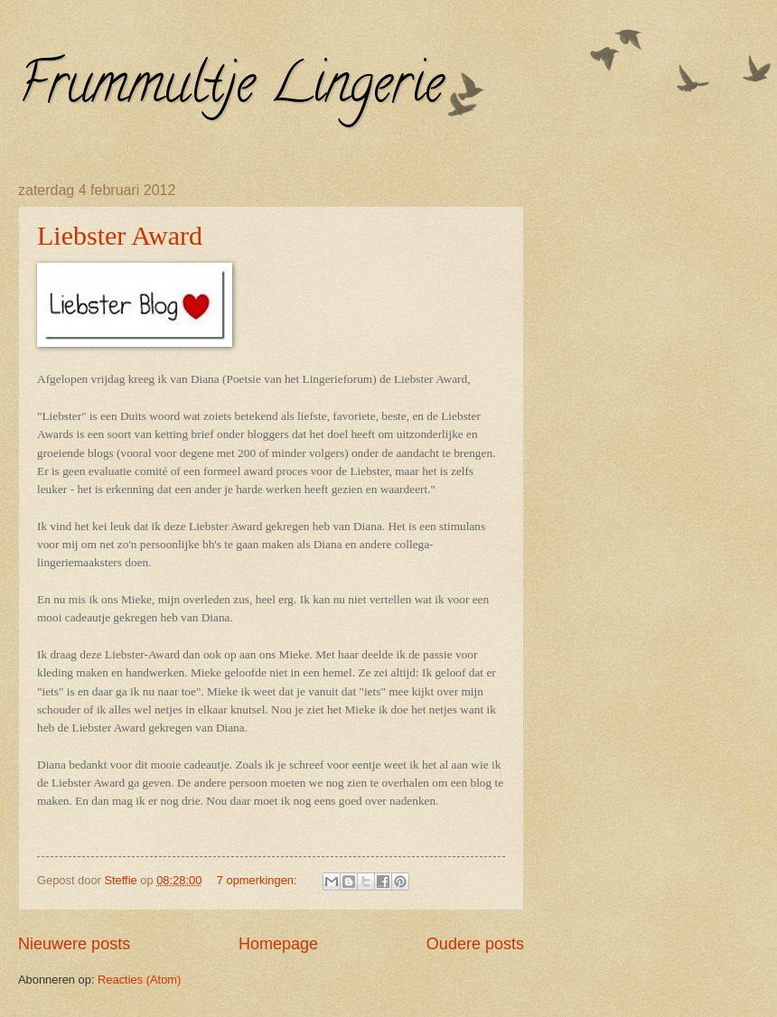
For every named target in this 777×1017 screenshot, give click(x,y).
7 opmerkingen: (258, 880)
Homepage (278, 944)
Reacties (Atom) (139, 979)
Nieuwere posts (74, 944)
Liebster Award (119, 235)
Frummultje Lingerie (231, 89)
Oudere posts (475, 944)
